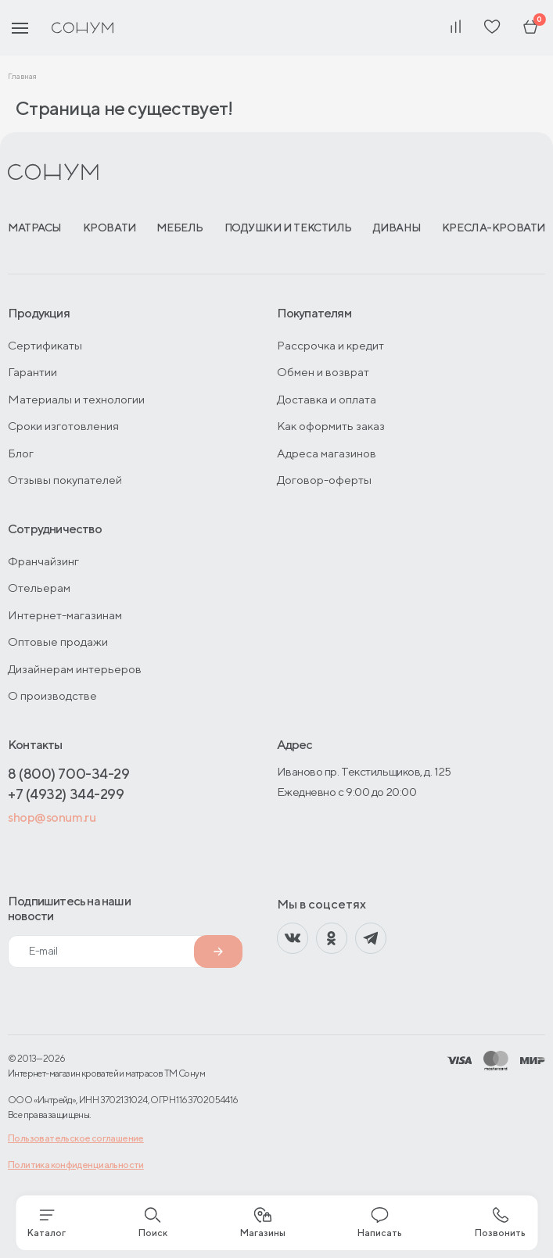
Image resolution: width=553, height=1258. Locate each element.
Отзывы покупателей (65, 479)
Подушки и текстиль (288, 227)
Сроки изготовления (63, 425)
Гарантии (32, 371)
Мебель (179, 227)
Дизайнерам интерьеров (75, 669)
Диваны (397, 227)
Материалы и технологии (76, 399)
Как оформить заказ (331, 425)
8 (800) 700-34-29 (68, 773)
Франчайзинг (43, 561)
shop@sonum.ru (51, 817)
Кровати (109, 227)
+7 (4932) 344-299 (66, 794)
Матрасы (35, 227)
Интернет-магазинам (65, 615)
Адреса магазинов (326, 453)
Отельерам (39, 587)
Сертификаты (45, 345)
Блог (21, 453)
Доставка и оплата (326, 399)
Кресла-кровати (493, 227)
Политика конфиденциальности (76, 1164)
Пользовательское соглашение (76, 1138)
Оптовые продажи (58, 641)
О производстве (52, 695)
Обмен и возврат (323, 371)
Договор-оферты (324, 479)
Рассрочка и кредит (330, 345)
